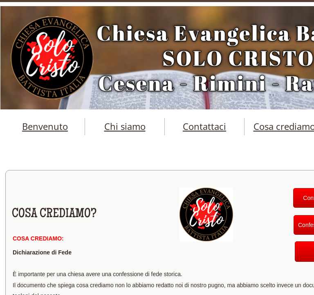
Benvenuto (45, 126)
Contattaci (204, 126)
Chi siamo (125, 126)
